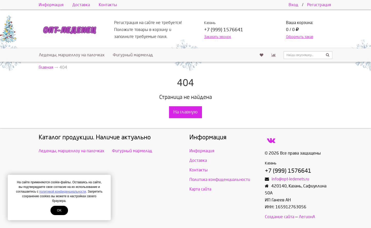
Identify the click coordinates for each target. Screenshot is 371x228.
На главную (185, 112)
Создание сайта (279, 217)
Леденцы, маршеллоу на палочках (72, 55)
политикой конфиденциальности (62, 191)
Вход (293, 5)
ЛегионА (307, 217)
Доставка (81, 5)
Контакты (108, 5)
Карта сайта (200, 189)
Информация (51, 5)
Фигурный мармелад (133, 55)
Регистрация (319, 5)
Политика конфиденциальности (219, 179)
